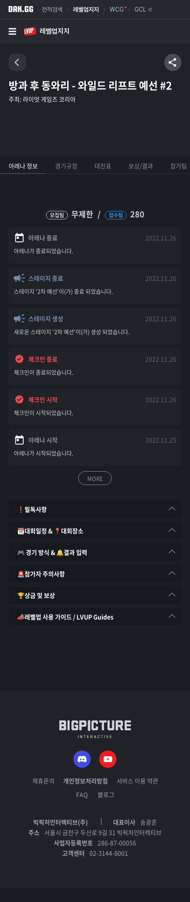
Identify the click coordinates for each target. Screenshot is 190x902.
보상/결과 (141, 165)
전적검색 (52, 9)
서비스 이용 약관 (137, 780)
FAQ (82, 794)
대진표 (103, 165)
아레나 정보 (23, 165)
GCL (143, 9)
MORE (95, 478)
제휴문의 (43, 780)
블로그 (106, 794)
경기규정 (66, 165)
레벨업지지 (86, 9)
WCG (117, 9)
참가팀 (178, 165)
